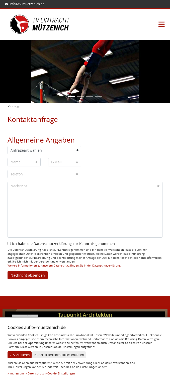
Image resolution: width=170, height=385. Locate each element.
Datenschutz (36, 373)
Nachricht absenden (28, 275)
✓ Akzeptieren (20, 355)
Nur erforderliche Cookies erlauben (59, 355)
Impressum (17, 373)
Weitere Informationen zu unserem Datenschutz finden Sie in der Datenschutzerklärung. (64, 265)
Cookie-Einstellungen (61, 373)
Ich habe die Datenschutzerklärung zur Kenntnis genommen (61, 243)
